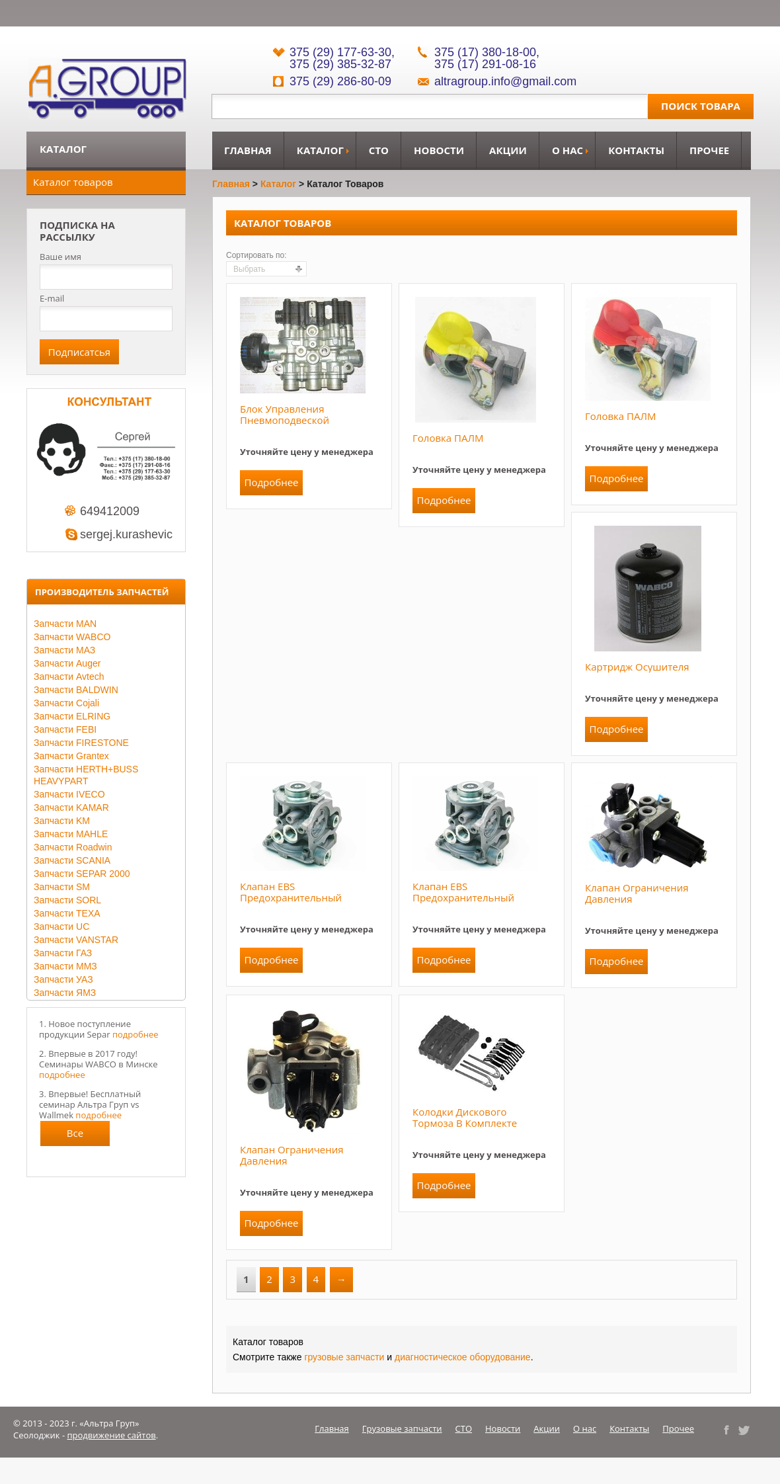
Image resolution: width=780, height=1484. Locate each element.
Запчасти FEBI (65, 729)
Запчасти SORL (67, 900)
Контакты (636, 150)
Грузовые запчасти (402, 1428)
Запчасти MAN (65, 623)
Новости (439, 150)
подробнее (135, 1034)
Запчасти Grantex (71, 756)
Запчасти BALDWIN (76, 689)
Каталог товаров (73, 181)
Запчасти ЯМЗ (65, 992)
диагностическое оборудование (463, 1357)
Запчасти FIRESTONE (81, 742)
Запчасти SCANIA (72, 860)
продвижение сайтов (111, 1435)
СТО (379, 150)
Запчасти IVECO (69, 794)
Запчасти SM (62, 887)
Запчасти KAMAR (71, 807)
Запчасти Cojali (66, 703)
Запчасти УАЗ (63, 979)
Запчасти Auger (67, 663)
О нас (567, 150)
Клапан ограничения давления (637, 893)
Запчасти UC (61, 926)
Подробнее (271, 482)
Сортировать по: (256, 255)
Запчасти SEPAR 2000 (82, 873)
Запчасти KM (62, 820)
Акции (508, 150)
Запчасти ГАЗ (63, 953)
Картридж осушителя (637, 666)
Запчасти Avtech (69, 676)
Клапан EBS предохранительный (291, 892)
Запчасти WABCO (72, 637)
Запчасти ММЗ (65, 966)
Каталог (320, 150)
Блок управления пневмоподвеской (284, 414)
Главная (248, 150)
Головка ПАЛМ (447, 437)
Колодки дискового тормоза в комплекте (464, 1117)
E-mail (52, 298)
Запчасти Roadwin (73, 847)
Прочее (709, 150)
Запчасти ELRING (72, 716)
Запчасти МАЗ (64, 650)
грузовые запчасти (344, 1357)
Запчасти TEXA (67, 913)
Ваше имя (60, 257)
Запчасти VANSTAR (76, 939)
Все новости (75, 1136)
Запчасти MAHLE (71, 834)
